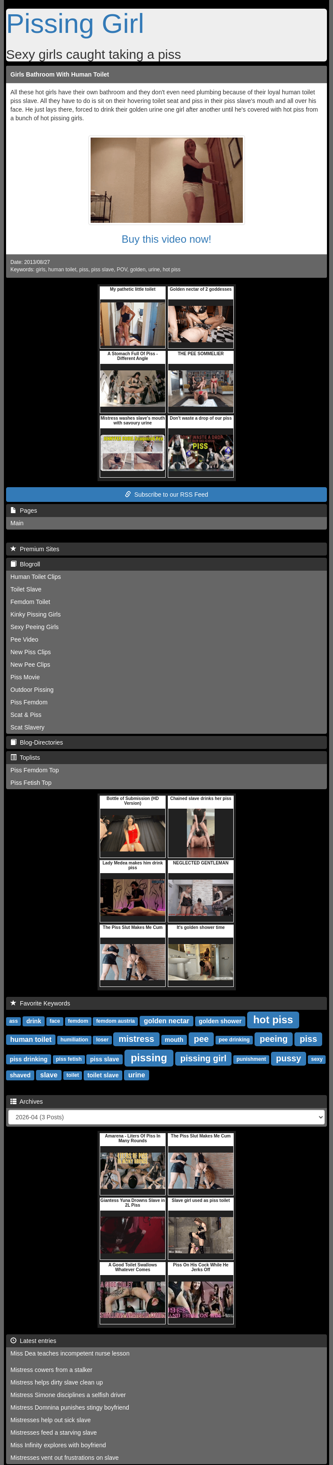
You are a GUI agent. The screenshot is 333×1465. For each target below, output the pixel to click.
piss (83, 270)
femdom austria (115, 1021)
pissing (149, 1057)
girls (41, 270)
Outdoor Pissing (32, 689)
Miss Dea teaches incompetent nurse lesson (70, 1353)
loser (102, 1040)
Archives (26, 1101)
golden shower (220, 1021)
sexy (317, 1060)
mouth (174, 1039)
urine (154, 270)
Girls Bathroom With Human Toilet (59, 74)
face (54, 1021)
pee (201, 1039)
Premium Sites (34, 549)
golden (138, 270)
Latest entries (33, 1340)
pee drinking (234, 1040)
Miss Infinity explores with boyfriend (58, 1445)
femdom (78, 1021)
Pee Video (24, 639)
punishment (251, 1060)
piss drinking (28, 1059)
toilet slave (102, 1075)
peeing (273, 1039)
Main (16, 523)
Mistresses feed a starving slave (53, 1432)
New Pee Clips (30, 664)
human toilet (62, 270)
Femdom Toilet (30, 601)
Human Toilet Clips (35, 576)
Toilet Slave (26, 589)
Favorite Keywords (40, 1003)
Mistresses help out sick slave (50, 1420)
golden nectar (166, 1021)
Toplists (25, 757)
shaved (20, 1075)
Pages (23, 510)
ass (13, 1021)
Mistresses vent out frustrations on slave (64, 1457)
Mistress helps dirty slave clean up (56, 1382)
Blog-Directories (36, 742)
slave (49, 1075)
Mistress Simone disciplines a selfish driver (68, 1394)
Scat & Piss (26, 714)
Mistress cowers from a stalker (51, 1369)
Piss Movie (25, 677)
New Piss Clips (30, 652)
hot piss (171, 270)
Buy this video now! (167, 239)
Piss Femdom (29, 702)
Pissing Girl (75, 23)
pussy (288, 1058)
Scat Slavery (27, 727)
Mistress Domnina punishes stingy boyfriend (69, 1407)
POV (122, 270)
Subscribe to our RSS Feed (166, 494)
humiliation (74, 1040)
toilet (72, 1076)
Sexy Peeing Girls (34, 626)
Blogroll (25, 564)
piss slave (102, 270)
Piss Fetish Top (31, 782)
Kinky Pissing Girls (35, 614)
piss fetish (69, 1060)
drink (33, 1021)
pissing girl (203, 1058)
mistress (136, 1039)
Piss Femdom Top (34, 770)
